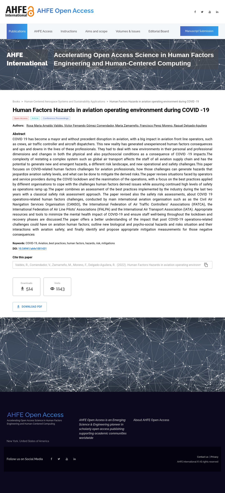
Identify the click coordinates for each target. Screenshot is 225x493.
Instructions (69, 31)
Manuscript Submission (199, 31)
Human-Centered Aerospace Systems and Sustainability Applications (64, 101)
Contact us (202, 457)
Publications (17, 31)
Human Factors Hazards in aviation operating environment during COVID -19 (154, 101)
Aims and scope (96, 31)
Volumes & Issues (128, 31)
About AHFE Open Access (151, 420)
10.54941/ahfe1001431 (32, 248)
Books (16, 101)
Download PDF (30, 306)
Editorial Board (159, 31)
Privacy (214, 457)
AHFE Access (43, 31)
